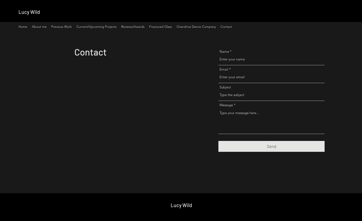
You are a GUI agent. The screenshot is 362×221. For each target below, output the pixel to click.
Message (226, 105)
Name (224, 51)
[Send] (271, 146)
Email (224, 69)
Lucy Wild (29, 12)
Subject (225, 87)
